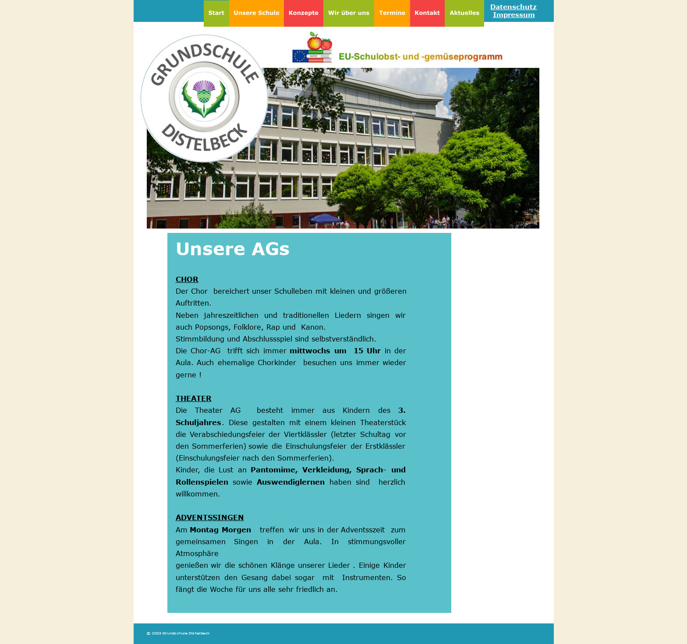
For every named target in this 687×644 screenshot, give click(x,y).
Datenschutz (513, 7)
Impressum (514, 14)
